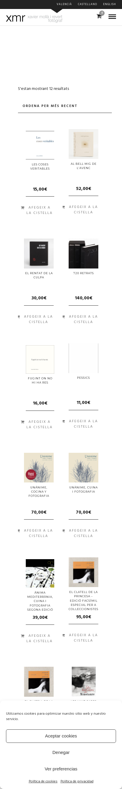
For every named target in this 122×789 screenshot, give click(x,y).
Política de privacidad (77, 782)
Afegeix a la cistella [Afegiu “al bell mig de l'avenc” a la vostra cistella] (83, 209)
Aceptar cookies (61, 735)
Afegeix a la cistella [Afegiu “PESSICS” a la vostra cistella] (83, 424)
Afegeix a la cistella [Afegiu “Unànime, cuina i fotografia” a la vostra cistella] (83, 533)
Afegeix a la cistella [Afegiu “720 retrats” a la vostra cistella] (83, 319)
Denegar (61, 752)
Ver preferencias (61, 768)
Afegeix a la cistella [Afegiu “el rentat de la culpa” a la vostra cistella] (38, 319)
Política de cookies (43, 782)
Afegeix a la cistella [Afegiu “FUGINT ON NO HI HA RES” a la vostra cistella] (39, 424)
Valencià (64, 4)
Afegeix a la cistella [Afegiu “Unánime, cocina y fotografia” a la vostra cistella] (38, 533)
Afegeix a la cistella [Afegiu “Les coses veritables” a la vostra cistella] (39, 210)
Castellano (87, 4)
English (109, 4)
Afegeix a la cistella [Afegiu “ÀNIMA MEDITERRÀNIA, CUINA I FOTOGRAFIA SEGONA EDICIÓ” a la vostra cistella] (39, 638)
